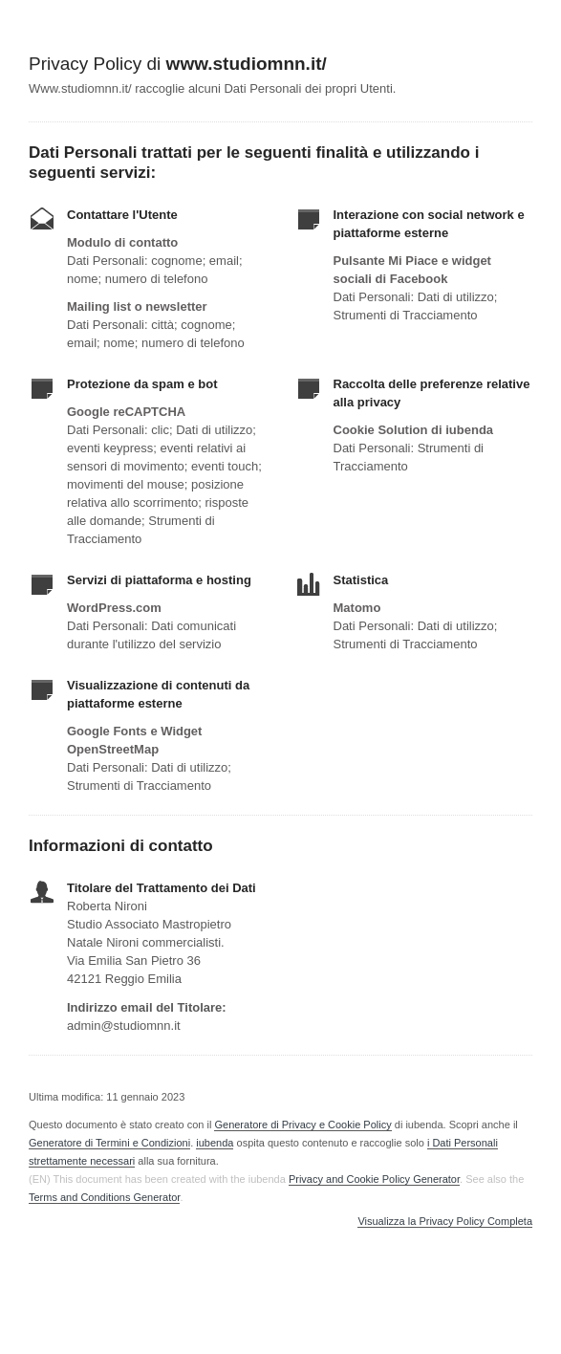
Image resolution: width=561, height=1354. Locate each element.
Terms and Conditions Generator (104, 1197)
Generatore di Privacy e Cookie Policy (302, 1124)
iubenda (214, 1142)
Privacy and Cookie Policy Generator (374, 1179)
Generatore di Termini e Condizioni (109, 1142)
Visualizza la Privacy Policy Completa (444, 1221)
